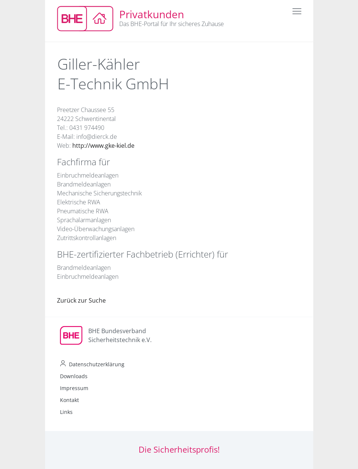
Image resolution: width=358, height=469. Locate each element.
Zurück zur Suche (81, 300)
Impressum (74, 388)
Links (66, 411)
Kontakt (69, 399)
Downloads (74, 376)
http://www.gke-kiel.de (103, 145)
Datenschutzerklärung (96, 364)
